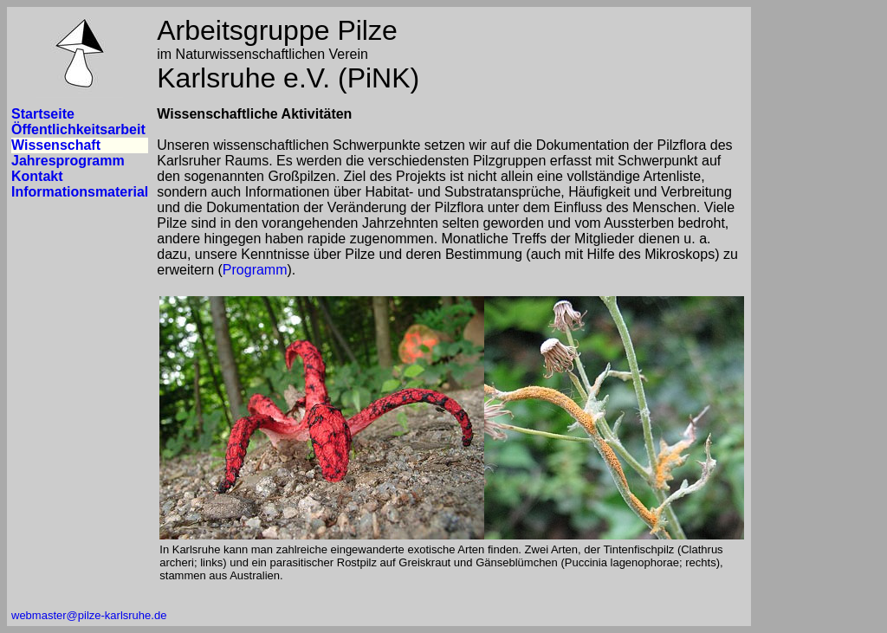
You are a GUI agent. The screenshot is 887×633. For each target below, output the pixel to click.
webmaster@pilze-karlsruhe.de (88, 615)
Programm (255, 269)
